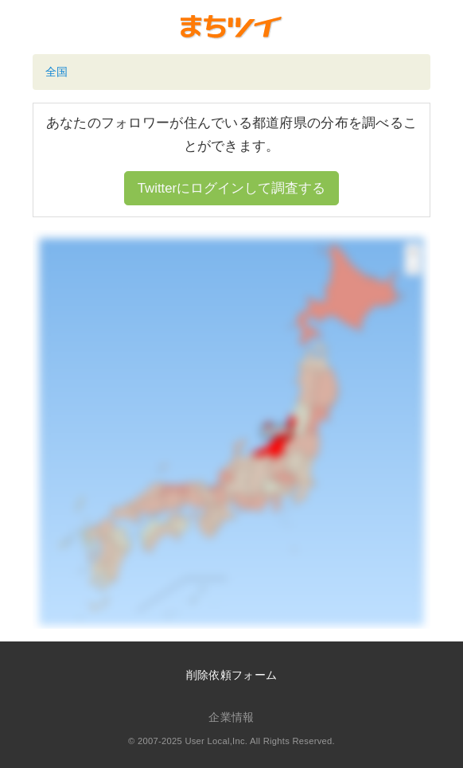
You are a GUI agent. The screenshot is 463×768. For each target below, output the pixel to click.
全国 (56, 71)
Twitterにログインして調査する (231, 188)
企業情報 (231, 717)
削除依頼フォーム (231, 675)
